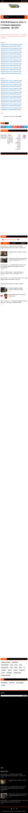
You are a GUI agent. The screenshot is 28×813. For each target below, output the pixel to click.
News (20, 667)
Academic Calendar (5, 662)
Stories (15, 670)
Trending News (17, 672)
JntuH (6, 123)
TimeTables (9, 672)
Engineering (15, 662)
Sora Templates (10, 811)
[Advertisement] (14, 11)
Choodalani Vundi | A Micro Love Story (17, 252)
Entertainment (20, 682)
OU (24, 667)
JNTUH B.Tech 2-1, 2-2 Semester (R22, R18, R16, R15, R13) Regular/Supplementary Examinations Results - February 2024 (13, 266)
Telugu (3, 672)
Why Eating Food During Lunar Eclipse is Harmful (12, 283)
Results (10, 670)
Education (11, 682)
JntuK (11, 667)
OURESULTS (3, 670)
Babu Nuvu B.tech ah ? (10, 239)
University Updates (6, 675)
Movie (16, 667)
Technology (22, 670)
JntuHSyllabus (4, 667)
